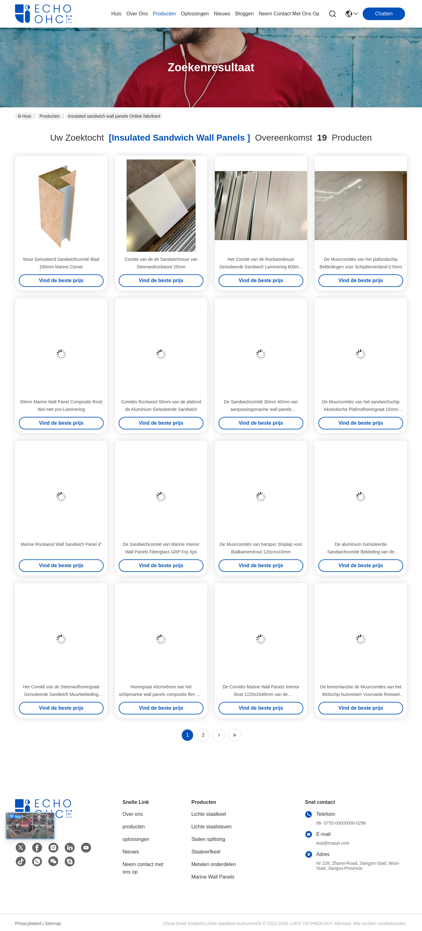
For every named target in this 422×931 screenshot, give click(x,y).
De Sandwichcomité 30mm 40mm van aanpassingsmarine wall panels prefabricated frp (261, 409)
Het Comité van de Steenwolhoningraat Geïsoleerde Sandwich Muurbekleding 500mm (61, 694)
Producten (50, 116)
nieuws (222, 13)
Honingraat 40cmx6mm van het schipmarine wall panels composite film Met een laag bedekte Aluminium (161, 694)
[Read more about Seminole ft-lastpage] (234, 735)
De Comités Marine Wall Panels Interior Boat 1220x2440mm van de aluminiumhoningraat (261, 694)
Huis (116, 13)
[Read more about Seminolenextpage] (219, 735)
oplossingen (195, 13)
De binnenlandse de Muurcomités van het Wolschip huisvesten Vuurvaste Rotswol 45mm (360, 694)
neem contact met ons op (289, 13)
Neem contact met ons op (142, 868)
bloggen (244, 13)
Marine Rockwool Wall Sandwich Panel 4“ (61, 544)
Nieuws (130, 851)
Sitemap (53, 923)
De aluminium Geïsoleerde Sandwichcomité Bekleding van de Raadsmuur (360, 552)
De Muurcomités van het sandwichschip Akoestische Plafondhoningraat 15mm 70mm (361, 409)
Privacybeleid (28, 923)
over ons (137, 13)
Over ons (132, 814)
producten (164, 13)
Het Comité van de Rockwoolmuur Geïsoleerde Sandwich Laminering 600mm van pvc (261, 267)
